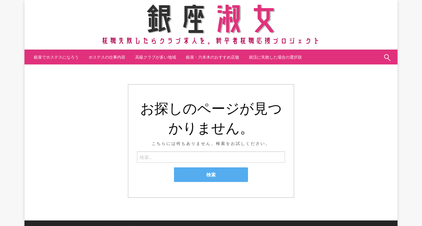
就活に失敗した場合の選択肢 (275, 57)
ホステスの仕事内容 (107, 57)
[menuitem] (56, 57)
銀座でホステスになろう (56, 57)
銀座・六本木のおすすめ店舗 (212, 57)
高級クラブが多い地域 (155, 57)
